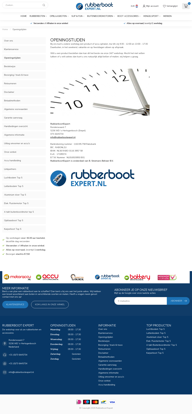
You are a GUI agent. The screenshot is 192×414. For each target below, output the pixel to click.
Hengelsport (151, 16)
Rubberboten (37, 16)
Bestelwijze (9, 66)
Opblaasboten (58, 16)
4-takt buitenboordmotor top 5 (19, 211)
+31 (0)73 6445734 (18, 354)
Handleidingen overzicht (16, 126)
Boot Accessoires (128, 16)
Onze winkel (10, 152)
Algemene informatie (14, 134)
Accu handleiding (12, 160)
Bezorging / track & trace (16, 75)
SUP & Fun (76, 16)
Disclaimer (9, 92)
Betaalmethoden (12, 100)
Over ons (8, 40)
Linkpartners (10, 169)
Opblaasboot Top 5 (13, 220)
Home (24, 16)
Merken (167, 16)
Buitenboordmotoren (100, 16)
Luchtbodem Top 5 (13, 177)
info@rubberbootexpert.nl (21, 372)
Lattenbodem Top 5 (13, 186)
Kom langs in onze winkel (50, 304)
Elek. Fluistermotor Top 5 (16, 203)
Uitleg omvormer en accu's (17, 143)
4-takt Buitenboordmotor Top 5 (161, 345)
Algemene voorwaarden (16, 109)
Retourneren (10, 83)
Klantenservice (11, 49)
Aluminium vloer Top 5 (15, 194)
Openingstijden (19, 29)
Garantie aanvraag (13, 117)
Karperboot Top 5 (12, 229)
